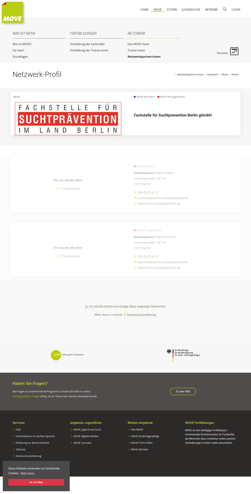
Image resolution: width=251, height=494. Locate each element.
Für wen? (16, 50)
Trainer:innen (134, 50)
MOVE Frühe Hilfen (142, 454)
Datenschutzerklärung (141, 325)
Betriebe (212, 9)
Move (158, 9)
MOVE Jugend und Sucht (87, 441)
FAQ (18, 441)
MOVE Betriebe (139, 461)
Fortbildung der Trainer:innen (87, 50)
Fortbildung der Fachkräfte (85, 44)
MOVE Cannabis (83, 454)
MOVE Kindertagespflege (145, 448)
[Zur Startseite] (12, 12)
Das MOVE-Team (136, 44)
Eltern (172, 9)
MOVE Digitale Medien (86, 448)
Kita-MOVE (137, 441)
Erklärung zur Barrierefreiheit (32, 454)
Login (236, 9)
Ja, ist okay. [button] (36, 482)
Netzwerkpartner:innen (141, 56)
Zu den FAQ (183, 403)
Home (144, 9)
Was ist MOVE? (19, 44)
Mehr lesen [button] (27, 473)
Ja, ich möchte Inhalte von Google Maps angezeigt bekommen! (125, 317)
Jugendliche (191, 9)
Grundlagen (18, 56)
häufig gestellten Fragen (26, 408)
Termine (225, 51)
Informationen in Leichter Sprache (35, 448)
